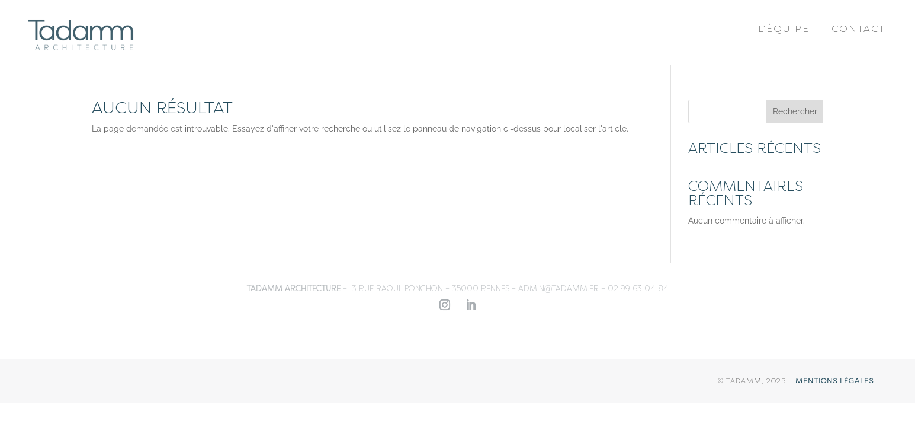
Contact (858, 29)
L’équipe (784, 29)
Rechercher (795, 111)
